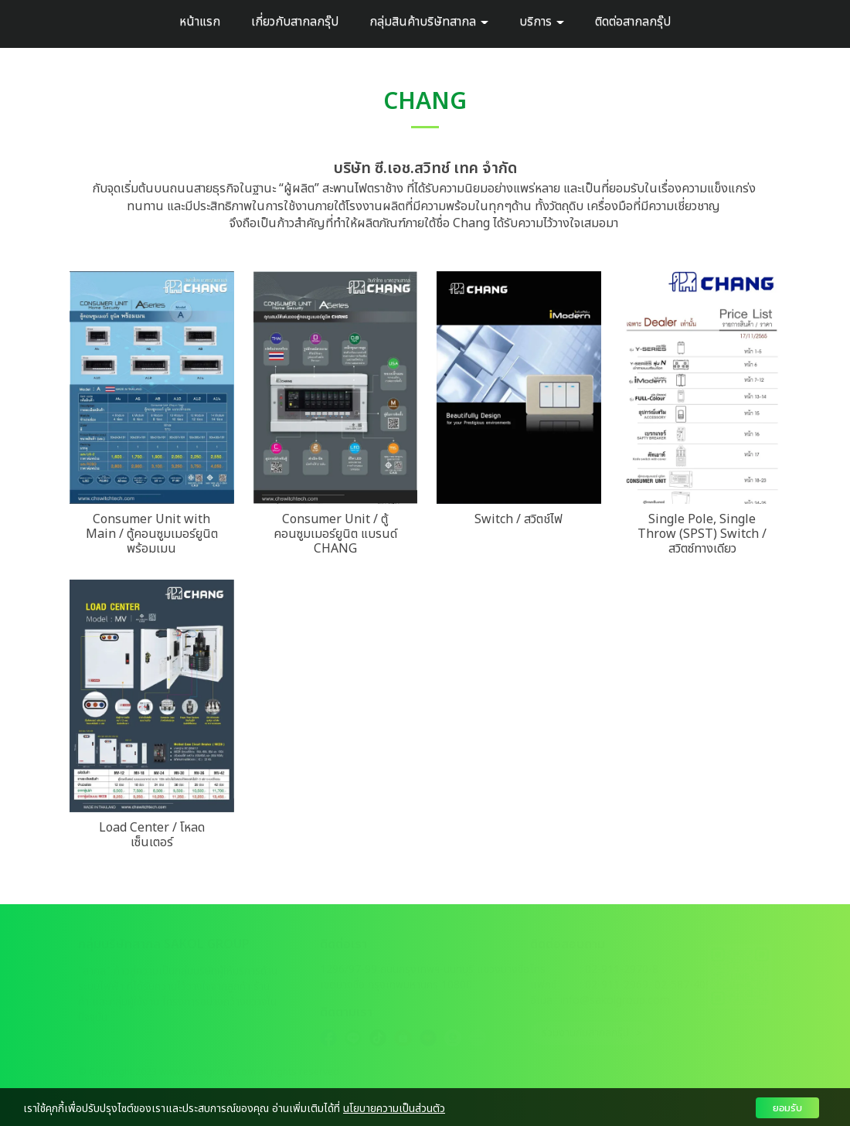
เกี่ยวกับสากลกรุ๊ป (294, 21)
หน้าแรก (199, 21)
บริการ (541, 21)
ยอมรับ (787, 1107)
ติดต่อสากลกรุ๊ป (633, 21)
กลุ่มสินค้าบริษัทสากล (428, 21)
